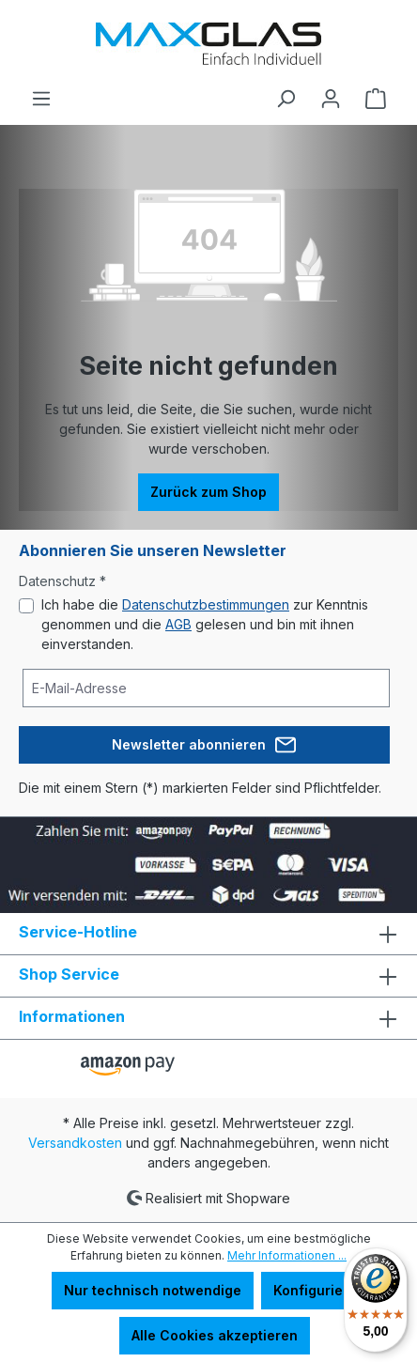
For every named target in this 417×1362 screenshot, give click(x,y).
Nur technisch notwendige (152, 1290)
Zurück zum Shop (208, 492)
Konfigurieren (319, 1290)
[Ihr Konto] (330, 98)
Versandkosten (75, 1143)
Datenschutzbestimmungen (205, 604)
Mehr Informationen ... (287, 1255)
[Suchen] (285, 98)
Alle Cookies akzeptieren (214, 1335)
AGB (178, 624)
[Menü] (41, 98)
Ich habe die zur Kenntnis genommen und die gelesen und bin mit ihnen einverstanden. (204, 624)
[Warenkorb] (375, 98)
